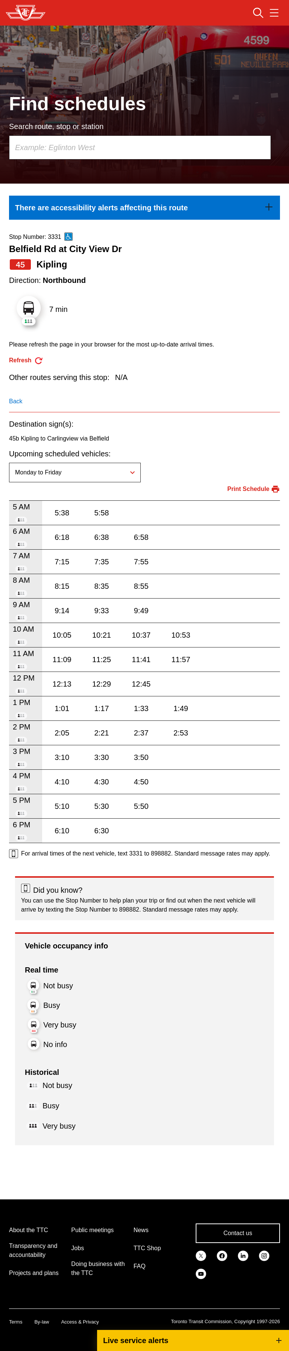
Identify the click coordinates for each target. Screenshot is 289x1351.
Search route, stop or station (56, 126)
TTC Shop (147, 1248)
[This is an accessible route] (68, 237)
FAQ (140, 1266)
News (141, 1230)
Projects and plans (34, 1273)
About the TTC (28, 1230)
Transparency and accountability (33, 1250)
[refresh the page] (26, 360)
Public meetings (92, 1230)
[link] (144, 208)
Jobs (77, 1248)
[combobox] (140, 147)
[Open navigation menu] (274, 13)
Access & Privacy (80, 1322)
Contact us (238, 1233)
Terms (15, 1322)
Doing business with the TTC (98, 1268)
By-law (41, 1322)
